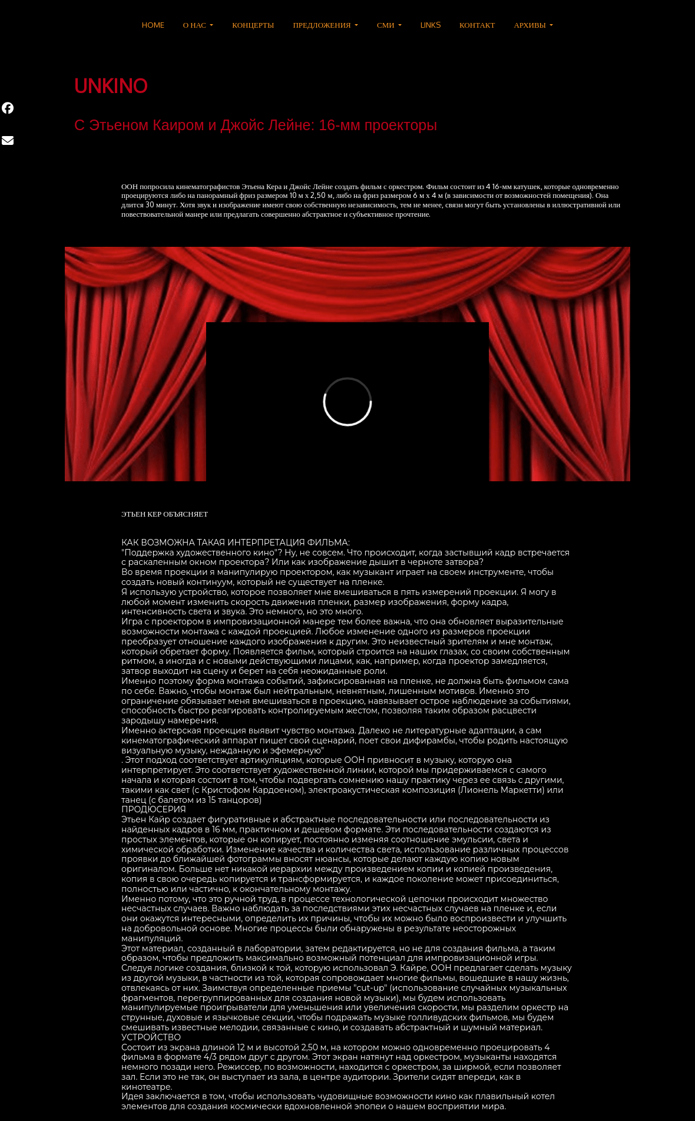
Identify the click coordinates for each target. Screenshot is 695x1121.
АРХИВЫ (530, 24)
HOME (153, 24)
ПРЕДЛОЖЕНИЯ (322, 24)
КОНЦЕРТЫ (253, 24)
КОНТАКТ (477, 24)
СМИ (386, 24)
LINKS (431, 24)
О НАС (195, 24)
